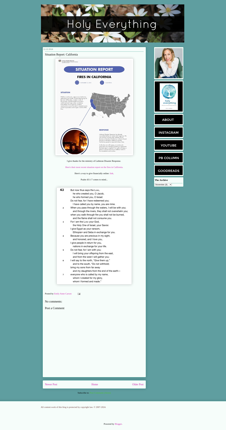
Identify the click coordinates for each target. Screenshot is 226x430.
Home (95, 384)
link (111, 173)
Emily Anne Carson (63, 293)
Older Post (138, 384)
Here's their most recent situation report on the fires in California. (94, 167)
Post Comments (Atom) (100, 393)
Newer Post (51, 384)
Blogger (118, 424)
